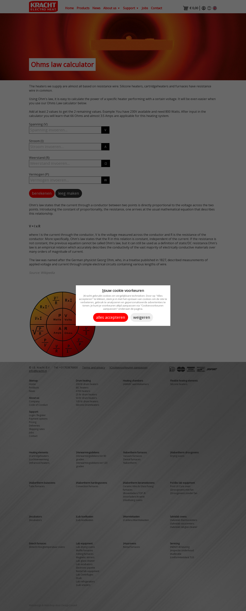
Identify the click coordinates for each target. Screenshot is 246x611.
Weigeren (141, 317)
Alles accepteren (110, 317)
